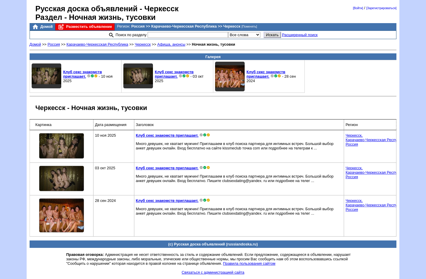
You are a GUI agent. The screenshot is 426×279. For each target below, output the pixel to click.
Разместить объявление (85, 26)
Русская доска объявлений (87, 8)
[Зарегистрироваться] (381, 8)
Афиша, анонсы (171, 44)
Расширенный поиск (300, 35)
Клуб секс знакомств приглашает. (82, 74)
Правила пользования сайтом (249, 263)
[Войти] (358, 8)
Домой (42, 26)
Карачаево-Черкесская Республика (97, 44)
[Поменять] (249, 26)
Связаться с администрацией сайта (213, 272)
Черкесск (143, 44)
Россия (54, 44)
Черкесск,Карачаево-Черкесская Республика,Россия (377, 139)
